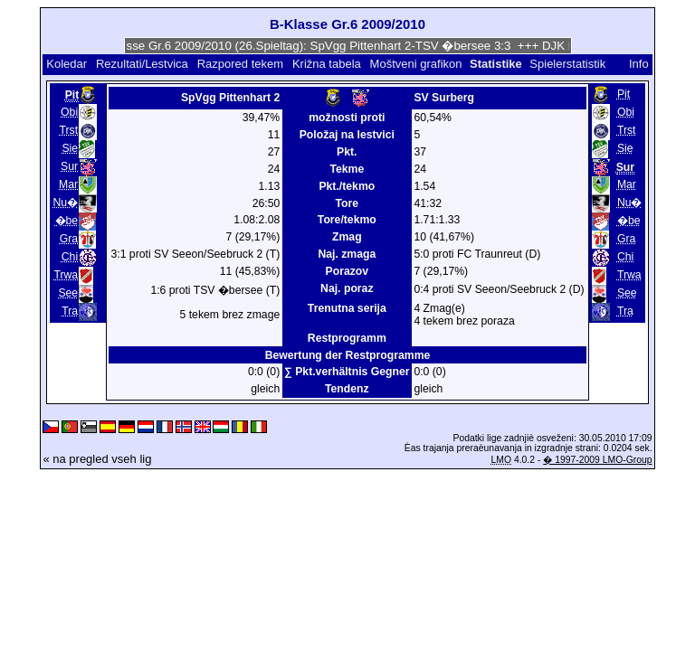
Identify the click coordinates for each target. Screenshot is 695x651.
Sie (70, 148)
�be (67, 220)
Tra (70, 311)
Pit (623, 94)
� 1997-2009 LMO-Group (597, 460)
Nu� (66, 202)
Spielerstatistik (568, 64)
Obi (69, 112)
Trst (69, 130)
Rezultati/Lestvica (142, 64)
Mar (68, 184)
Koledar (66, 64)
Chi (70, 256)
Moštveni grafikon (416, 64)
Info (639, 64)
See (68, 293)
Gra (69, 238)
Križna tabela (326, 64)
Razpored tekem (240, 64)
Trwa (65, 275)
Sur (69, 166)
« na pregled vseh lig (97, 459)
